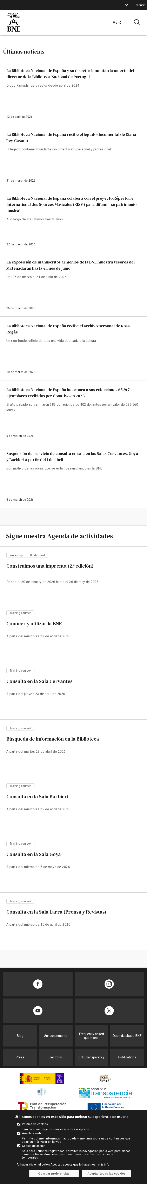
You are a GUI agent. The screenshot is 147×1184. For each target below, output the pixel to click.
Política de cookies (35, 1124)
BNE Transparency (91, 1057)
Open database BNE (127, 1036)
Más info (103, 1164)
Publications (127, 1057)
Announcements (55, 1036)
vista (73, 579)
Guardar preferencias (53, 1173)
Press (19, 1057)
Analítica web (31, 1133)
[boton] (126, 4)
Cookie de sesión (34, 1145)
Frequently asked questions (91, 1036)
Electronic (55, 1057)
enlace (73, 93)
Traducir (139, 5)
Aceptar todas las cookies (106, 1173)
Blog (20, 1036)
